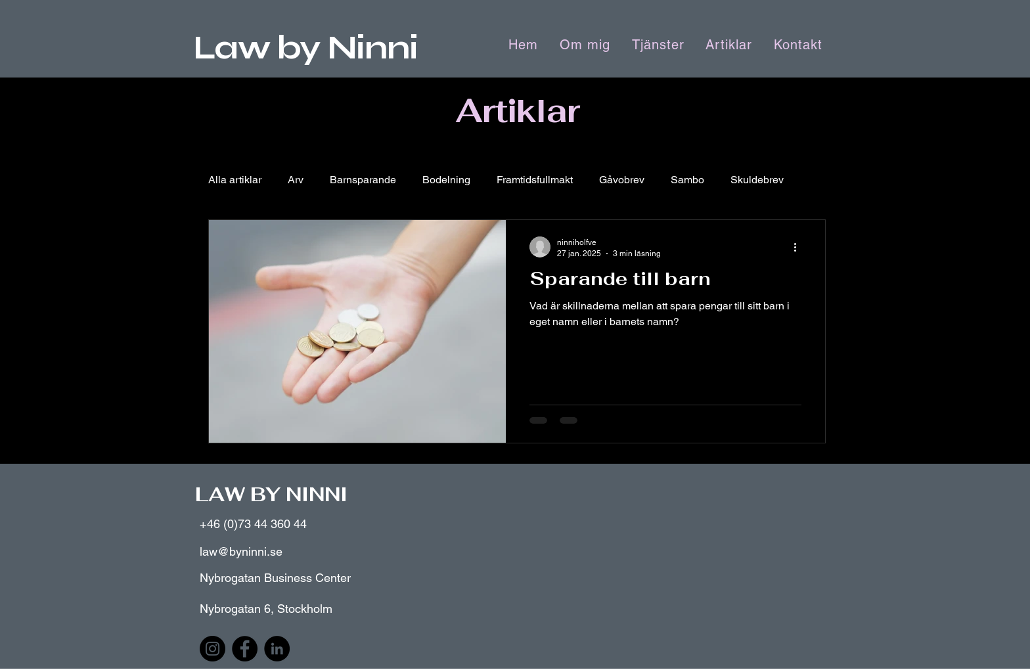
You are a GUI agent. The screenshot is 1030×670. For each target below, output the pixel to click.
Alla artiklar (234, 179)
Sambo (687, 179)
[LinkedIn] (277, 648)
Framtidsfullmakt (535, 179)
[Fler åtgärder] (799, 247)
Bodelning (446, 179)
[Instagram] (212, 648)
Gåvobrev (621, 179)
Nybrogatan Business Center (275, 578)
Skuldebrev (757, 179)
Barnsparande (363, 179)
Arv (295, 179)
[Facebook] (245, 648)
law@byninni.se (241, 551)
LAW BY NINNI (271, 494)
